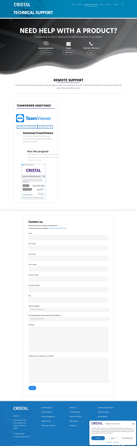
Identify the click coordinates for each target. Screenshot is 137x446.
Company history (75, 412)
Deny (112, 438)
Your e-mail (69, 267)
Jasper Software (46, 412)
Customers (73, 425)
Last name (69, 257)
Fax (69, 298)
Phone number (69, 278)
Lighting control (46, 421)
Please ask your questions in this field (69, 369)
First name (69, 246)
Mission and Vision (75, 416)
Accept (98, 438)
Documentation (102, 416)
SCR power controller (48, 425)
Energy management (48, 416)
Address (69, 338)
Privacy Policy (116, 442)
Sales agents (74, 421)
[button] (133, 424)
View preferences (127, 438)
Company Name (69, 288)
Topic (69, 236)
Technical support (103, 412)
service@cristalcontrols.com (57, 228)
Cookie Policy (109, 442)
